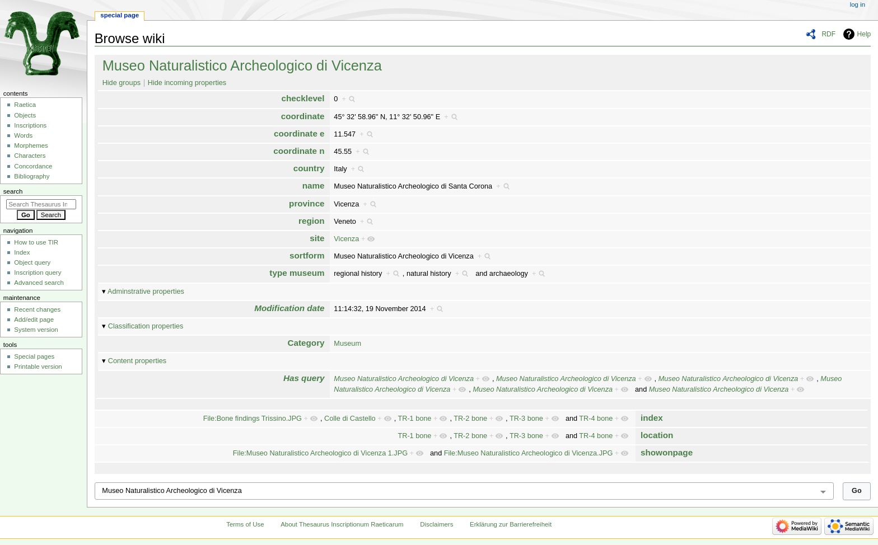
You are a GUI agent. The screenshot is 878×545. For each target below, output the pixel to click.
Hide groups (121, 83)
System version (36, 329)
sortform (307, 255)
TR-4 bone (596, 418)
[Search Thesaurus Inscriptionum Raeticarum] (41, 204)
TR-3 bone (526, 418)
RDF (828, 34)
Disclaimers (436, 524)
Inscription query (37, 272)
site (317, 238)
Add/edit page (34, 319)
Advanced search (39, 282)
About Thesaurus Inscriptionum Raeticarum (342, 524)
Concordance (33, 166)
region (311, 220)
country (309, 168)
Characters (29, 155)
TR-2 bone (470, 418)
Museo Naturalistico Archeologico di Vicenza (242, 65)
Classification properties (146, 326)
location (657, 435)
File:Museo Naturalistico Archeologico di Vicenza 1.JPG (320, 453)
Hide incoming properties (187, 83)
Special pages (34, 356)
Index (22, 252)
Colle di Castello (350, 418)
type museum (296, 273)
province (307, 203)
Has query (304, 378)
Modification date (289, 308)
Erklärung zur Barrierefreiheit (511, 524)
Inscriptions (30, 125)
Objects (25, 115)
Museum (347, 343)
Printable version (38, 366)
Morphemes (31, 145)
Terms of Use (245, 524)
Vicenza (346, 239)
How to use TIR (36, 242)
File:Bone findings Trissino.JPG (252, 418)
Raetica (25, 104)
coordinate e (299, 133)
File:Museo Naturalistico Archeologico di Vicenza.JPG (528, 453)
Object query (32, 262)
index (652, 417)
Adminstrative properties (146, 291)
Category (306, 342)
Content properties (137, 361)
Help (864, 34)
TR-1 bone (414, 418)
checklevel (302, 98)
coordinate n (298, 151)
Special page (119, 15)
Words (23, 135)
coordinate (303, 116)
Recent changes (37, 309)
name (313, 185)
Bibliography (31, 176)
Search (13, 191)
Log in (857, 4)
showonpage (667, 452)
